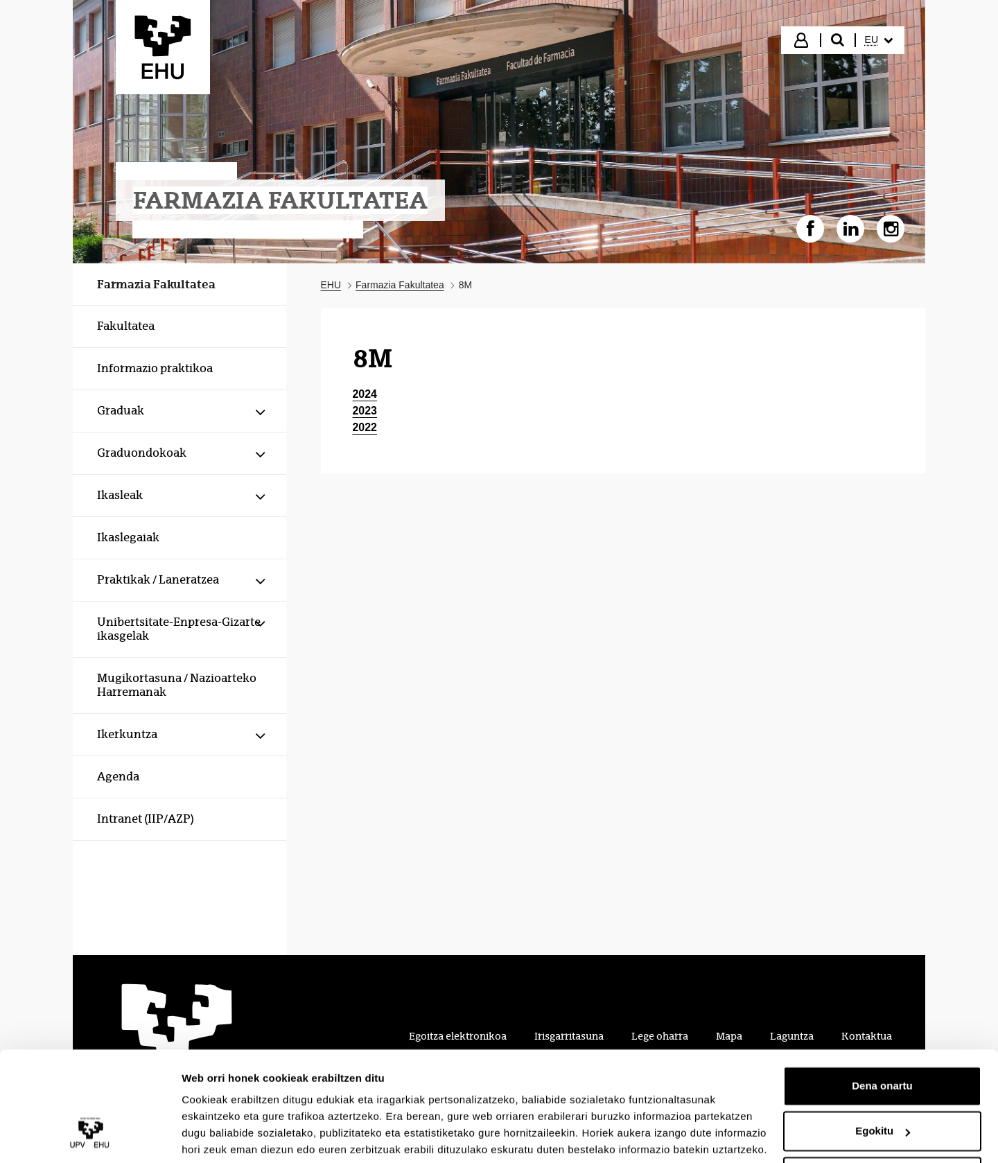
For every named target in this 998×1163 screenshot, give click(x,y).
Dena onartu (882, 1034)
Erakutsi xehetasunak (236, 1136)
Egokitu (882, 1079)
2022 (365, 427)
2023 (365, 411)
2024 (365, 394)
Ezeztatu (882, 1124)
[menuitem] (879, 40)
